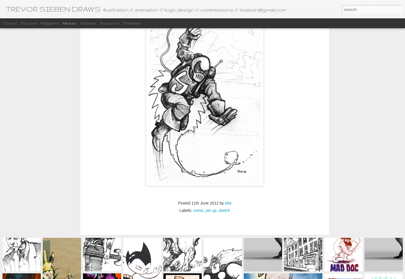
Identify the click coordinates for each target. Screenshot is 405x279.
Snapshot (109, 23)
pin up (211, 166)
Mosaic (70, 23)
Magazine (49, 23)
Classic (10, 23)
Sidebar (88, 23)
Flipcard (29, 23)
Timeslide (132, 23)
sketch (224, 166)
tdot (228, 159)
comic (198, 166)
